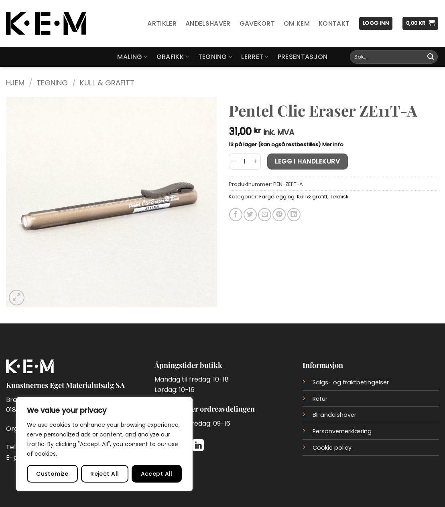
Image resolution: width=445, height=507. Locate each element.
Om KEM (297, 23)
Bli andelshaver (334, 415)
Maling (132, 56)
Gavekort (257, 23)
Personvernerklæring (342, 431)
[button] (375, 23)
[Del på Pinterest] (279, 214)
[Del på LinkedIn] (294, 214)
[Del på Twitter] (250, 214)
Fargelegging (277, 196)
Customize (52, 474)
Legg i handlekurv (307, 161)
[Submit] (430, 57)
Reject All (104, 474)
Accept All (157, 474)
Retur (320, 399)
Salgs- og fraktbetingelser (351, 382)
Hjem (15, 83)
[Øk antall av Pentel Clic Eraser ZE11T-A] (256, 162)
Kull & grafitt (107, 83)
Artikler (162, 23)
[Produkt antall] (244, 162)
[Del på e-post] (264, 214)
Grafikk (172, 56)
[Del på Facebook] (235, 214)
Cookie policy (332, 448)
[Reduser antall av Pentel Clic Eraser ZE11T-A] (233, 162)
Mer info (332, 144)
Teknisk (339, 196)
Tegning (215, 56)
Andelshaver (208, 23)
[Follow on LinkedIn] (198, 446)
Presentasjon (303, 56)
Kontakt (334, 23)
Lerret (254, 56)
